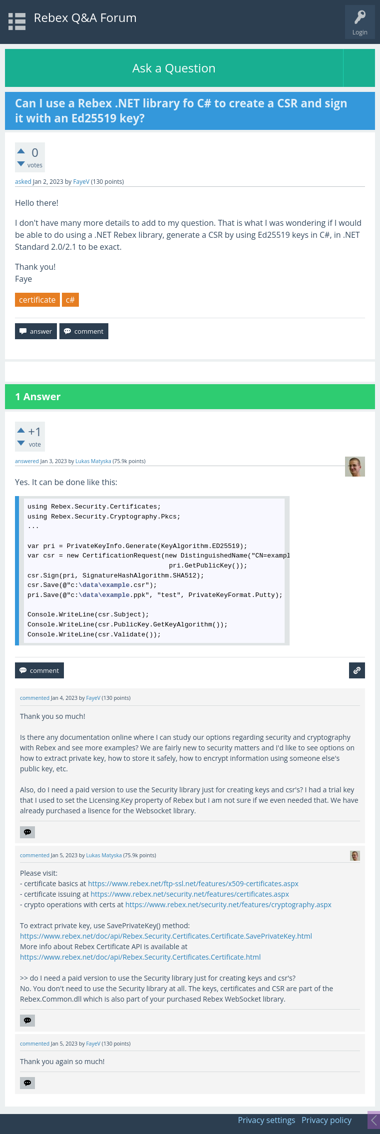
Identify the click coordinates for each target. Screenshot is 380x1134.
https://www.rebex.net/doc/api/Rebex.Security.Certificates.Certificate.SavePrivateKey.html (166, 936)
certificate (37, 299)
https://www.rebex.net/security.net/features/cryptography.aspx (228, 904)
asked (23, 181)
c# (70, 299)
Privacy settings (266, 1120)
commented (34, 697)
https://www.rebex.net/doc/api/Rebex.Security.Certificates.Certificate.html (140, 957)
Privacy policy (327, 1120)
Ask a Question (174, 67)
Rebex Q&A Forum (85, 17)
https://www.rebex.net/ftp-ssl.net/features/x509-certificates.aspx (193, 883)
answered (27, 461)
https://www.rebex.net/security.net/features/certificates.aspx (189, 894)
